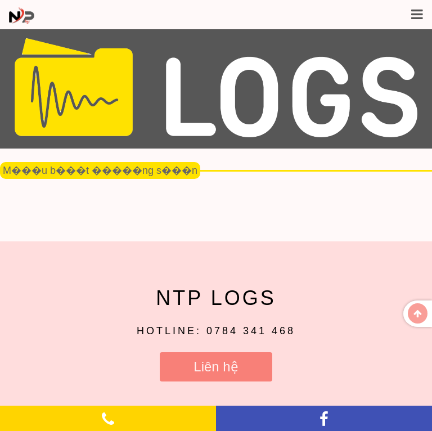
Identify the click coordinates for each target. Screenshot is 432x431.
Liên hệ (216, 366)
